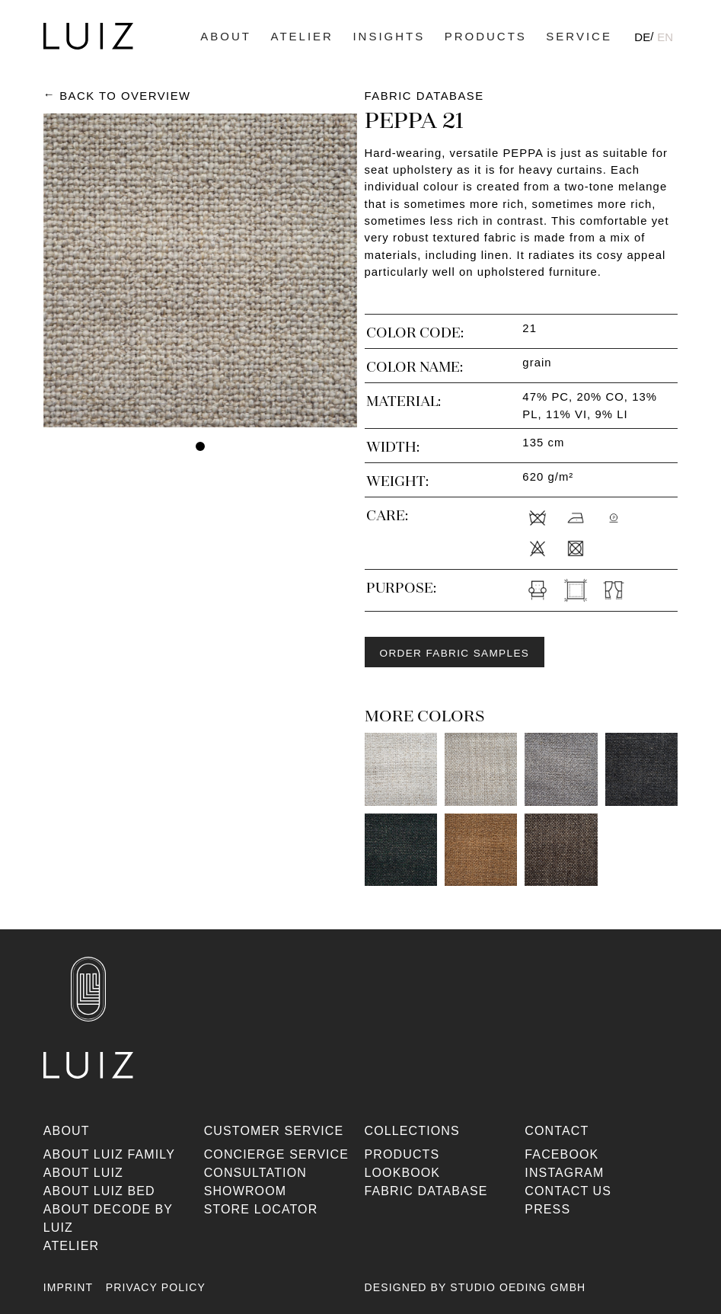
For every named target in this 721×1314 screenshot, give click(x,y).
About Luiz (83, 1172)
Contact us (568, 1191)
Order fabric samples (455, 653)
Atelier (302, 36)
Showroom (245, 1191)
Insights (389, 36)
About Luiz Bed (99, 1191)
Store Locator (261, 1209)
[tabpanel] (200, 270)
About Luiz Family (109, 1154)
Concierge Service (276, 1154)
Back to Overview (124, 96)
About (225, 36)
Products (486, 36)
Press (547, 1209)
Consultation (255, 1172)
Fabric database (426, 1191)
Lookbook (403, 1172)
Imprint (68, 1287)
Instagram (564, 1172)
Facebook (561, 1154)
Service (579, 36)
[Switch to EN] (665, 36)
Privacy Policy (156, 1287)
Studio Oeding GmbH (517, 1287)
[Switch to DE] (642, 36)
